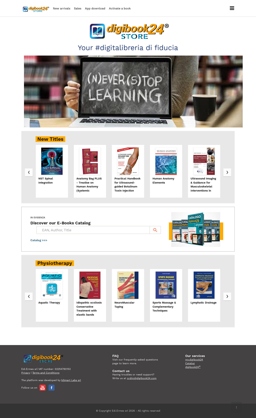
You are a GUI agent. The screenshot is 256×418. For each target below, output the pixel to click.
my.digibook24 (194, 359)
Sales (77, 8)
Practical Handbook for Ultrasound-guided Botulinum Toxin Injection (127, 184)
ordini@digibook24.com (141, 378)
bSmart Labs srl (71, 380)
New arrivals (61, 8)
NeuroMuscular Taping (124, 304)
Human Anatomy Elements (163, 180)
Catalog (190, 363)
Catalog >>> (38, 240)
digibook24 (193, 367)
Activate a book (120, 8)
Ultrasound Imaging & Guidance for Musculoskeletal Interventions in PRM (203, 185)
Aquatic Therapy (49, 302)
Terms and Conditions (45, 372)
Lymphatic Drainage (204, 302)
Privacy (25, 372)
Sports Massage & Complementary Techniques (164, 306)
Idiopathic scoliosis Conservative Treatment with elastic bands (89, 308)
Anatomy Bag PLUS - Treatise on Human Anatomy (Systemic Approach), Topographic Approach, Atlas (89, 185)
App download (95, 8)
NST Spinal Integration (45, 180)
